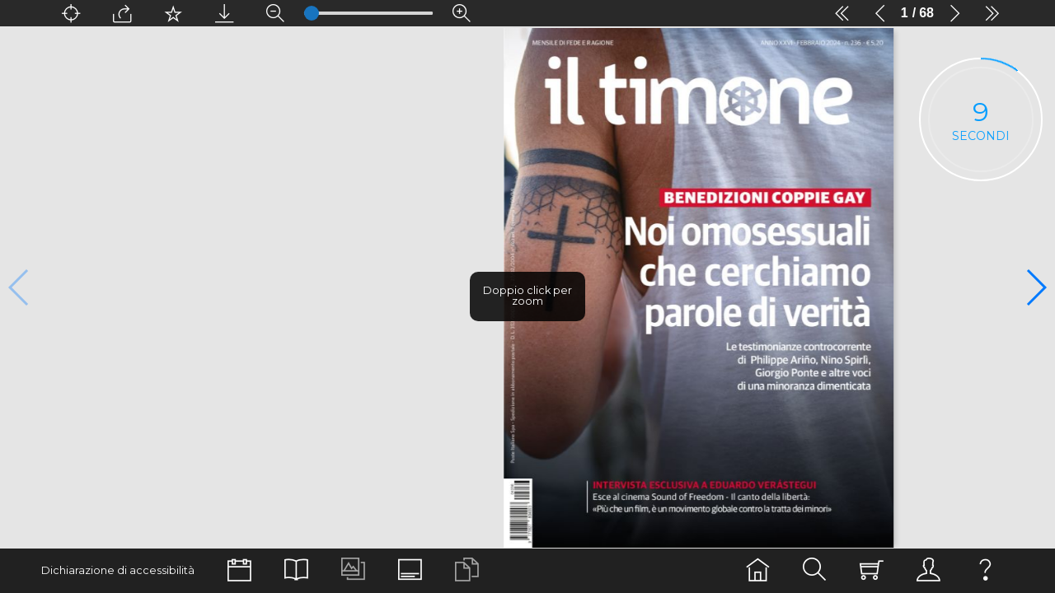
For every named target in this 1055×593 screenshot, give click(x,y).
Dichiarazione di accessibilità (118, 570)
